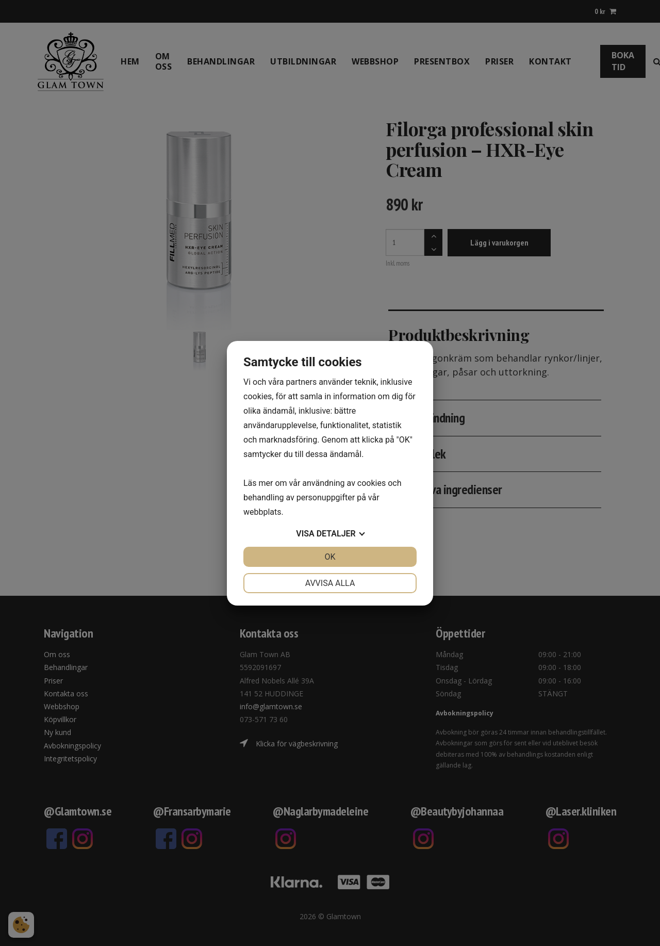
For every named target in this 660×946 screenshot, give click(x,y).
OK (329, 557)
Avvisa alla (330, 583)
